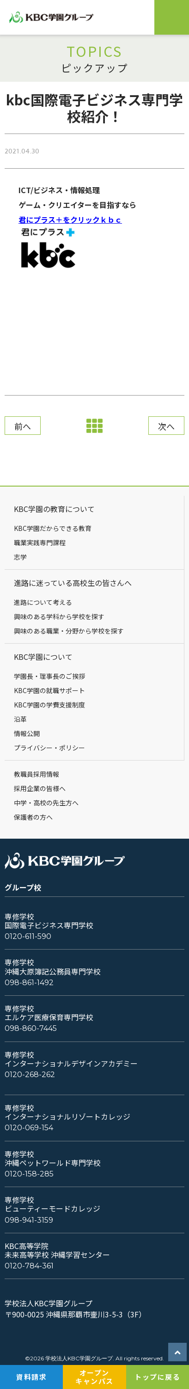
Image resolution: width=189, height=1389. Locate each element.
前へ (22, 426)
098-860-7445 (31, 1028)
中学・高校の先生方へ (46, 802)
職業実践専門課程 (40, 542)
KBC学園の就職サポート (49, 690)
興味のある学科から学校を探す (59, 616)
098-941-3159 (29, 1220)
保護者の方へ (33, 817)
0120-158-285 (29, 1174)
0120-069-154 (29, 1127)
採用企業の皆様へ (40, 788)
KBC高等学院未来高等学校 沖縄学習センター (57, 1250)
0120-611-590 (28, 936)
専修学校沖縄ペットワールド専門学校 (53, 1158)
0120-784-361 (29, 1265)
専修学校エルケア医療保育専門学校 (49, 1013)
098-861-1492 (29, 982)
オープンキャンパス (94, 1377)
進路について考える (43, 602)
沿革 (20, 719)
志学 (20, 556)
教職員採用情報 (36, 774)
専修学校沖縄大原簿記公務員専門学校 (53, 966)
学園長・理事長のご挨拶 (49, 676)
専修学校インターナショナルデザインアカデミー (71, 1059)
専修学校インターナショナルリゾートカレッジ (67, 1112)
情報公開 (27, 733)
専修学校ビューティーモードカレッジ (52, 1204)
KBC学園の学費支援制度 (49, 704)
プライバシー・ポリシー (49, 747)
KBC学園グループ (61, 17)
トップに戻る (157, 1377)
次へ (166, 426)
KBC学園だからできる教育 (52, 528)
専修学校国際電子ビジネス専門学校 (49, 921)
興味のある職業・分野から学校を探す (69, 630)
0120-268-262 (30, 1074)
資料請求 (31, 1377)
